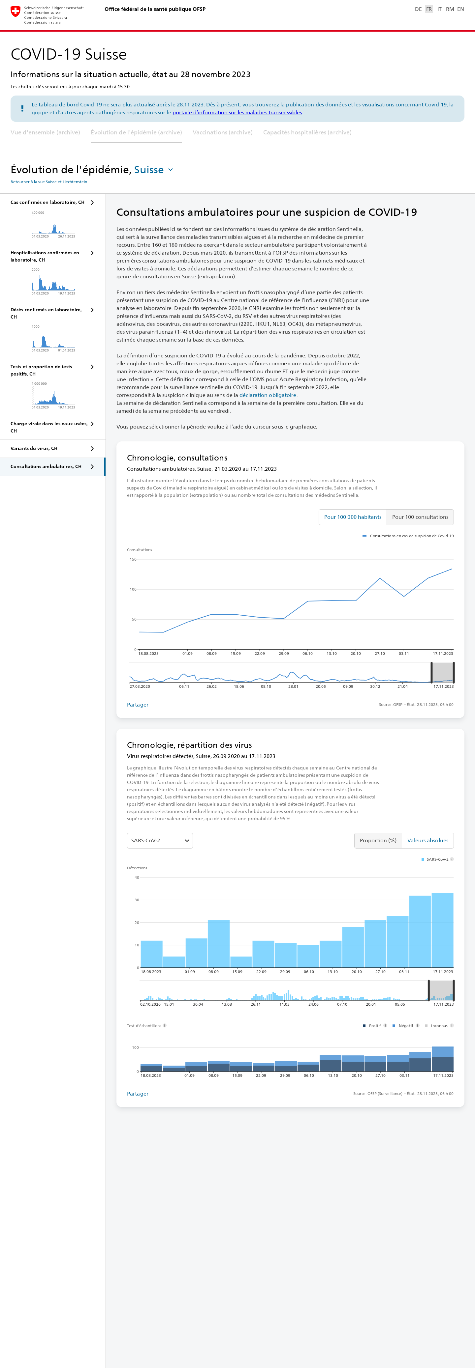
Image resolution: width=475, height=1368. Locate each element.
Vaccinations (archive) (223, 132)
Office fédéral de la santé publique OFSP (155, 9)
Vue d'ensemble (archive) (45, 132)
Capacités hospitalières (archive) (307, 132)
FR (429, 9)
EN (460, 9)
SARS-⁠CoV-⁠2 (145, 840)
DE (418, 9)
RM (450, 9)
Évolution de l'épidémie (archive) (136, 132)
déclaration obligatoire (267, 395)
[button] (154, 170)
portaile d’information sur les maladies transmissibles (237, 112)
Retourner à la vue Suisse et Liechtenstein (49, 182)
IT (439, 9)
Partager (137, 705)
